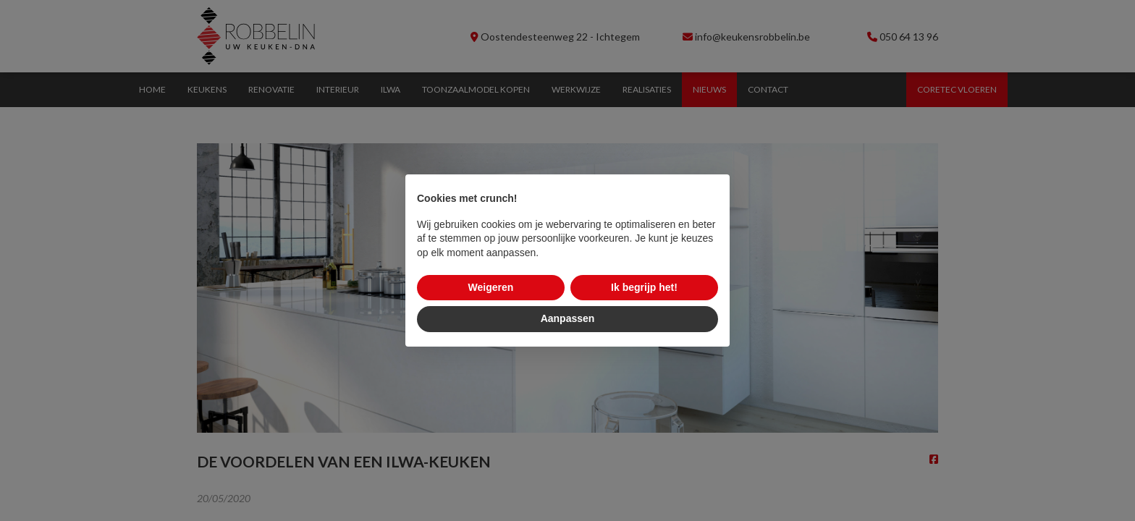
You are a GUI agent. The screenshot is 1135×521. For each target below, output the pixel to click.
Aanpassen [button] (568, 318)
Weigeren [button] (491, 287)
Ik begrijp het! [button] (644, 287)
